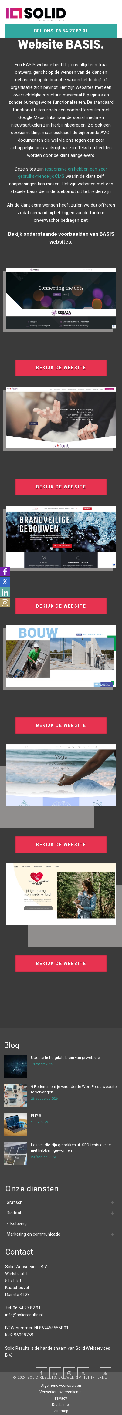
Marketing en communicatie (33, 1234)
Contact (19, 1251)
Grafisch (14, 1202)
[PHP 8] (15, 1124)
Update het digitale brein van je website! (66, 1057)
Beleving (17, 1223)
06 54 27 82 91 (27, 1307)
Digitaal (14, 1213)
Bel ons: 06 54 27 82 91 (61, 31)
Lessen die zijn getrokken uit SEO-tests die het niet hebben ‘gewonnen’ (71, 1148)
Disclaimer (61, 1405)
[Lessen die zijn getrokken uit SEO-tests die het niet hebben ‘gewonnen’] (15, 1153)
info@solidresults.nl (24, 1314)
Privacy (61, 1398)
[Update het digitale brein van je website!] (15, 1066)
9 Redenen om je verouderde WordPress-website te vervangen (74, 1089)
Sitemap (61, 1411)
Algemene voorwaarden (61, 1385)
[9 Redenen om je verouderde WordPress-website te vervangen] (15, 1095)
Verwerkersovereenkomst (61, 1392)
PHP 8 (36, 1115)
